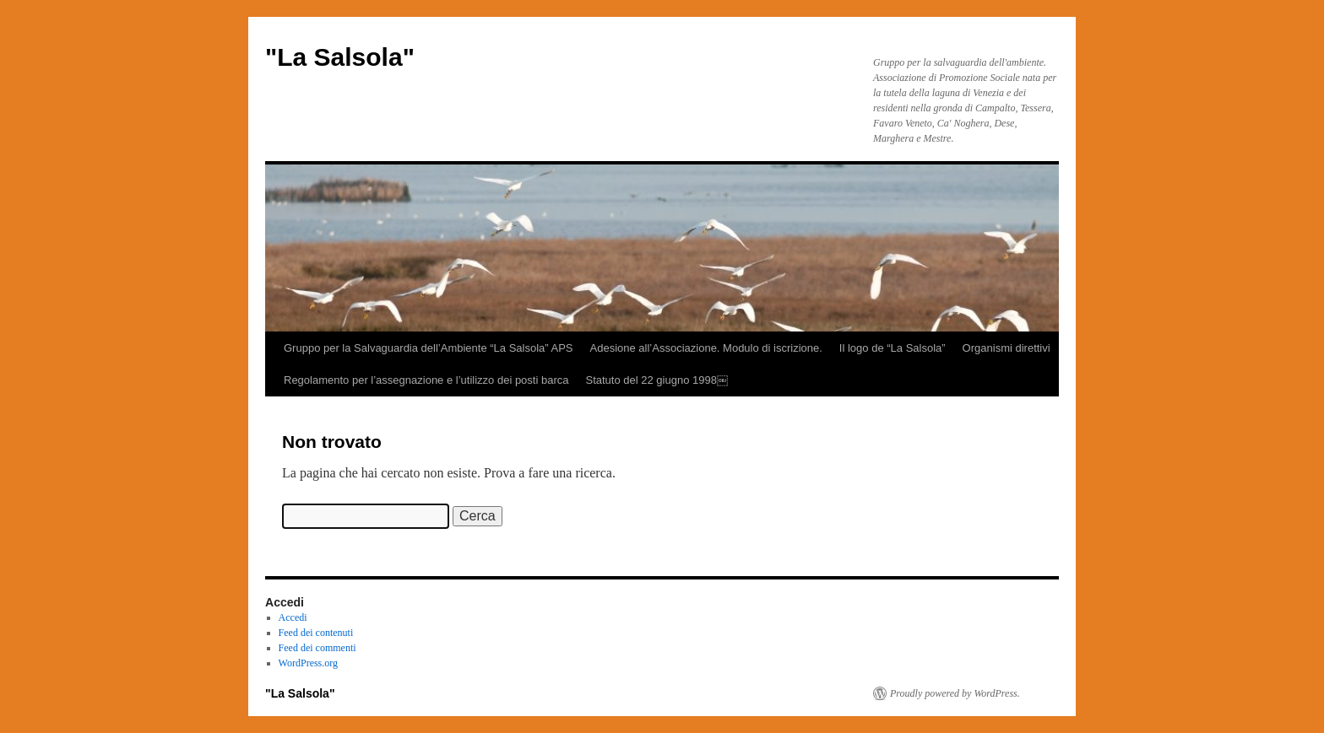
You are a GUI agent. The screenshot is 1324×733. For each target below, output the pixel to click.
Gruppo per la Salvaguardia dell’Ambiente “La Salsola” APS (428, 348)
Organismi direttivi (1006, 348)
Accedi (293, 617)
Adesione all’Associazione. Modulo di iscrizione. (706, 348)
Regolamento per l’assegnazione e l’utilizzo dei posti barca (426, 380)
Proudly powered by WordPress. (955, 693)
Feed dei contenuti (316, 633)
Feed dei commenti (317, 648)
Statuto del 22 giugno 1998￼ (656, 380)
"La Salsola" (340, 57)
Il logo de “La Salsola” (892, 348)
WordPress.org (308, 663)
